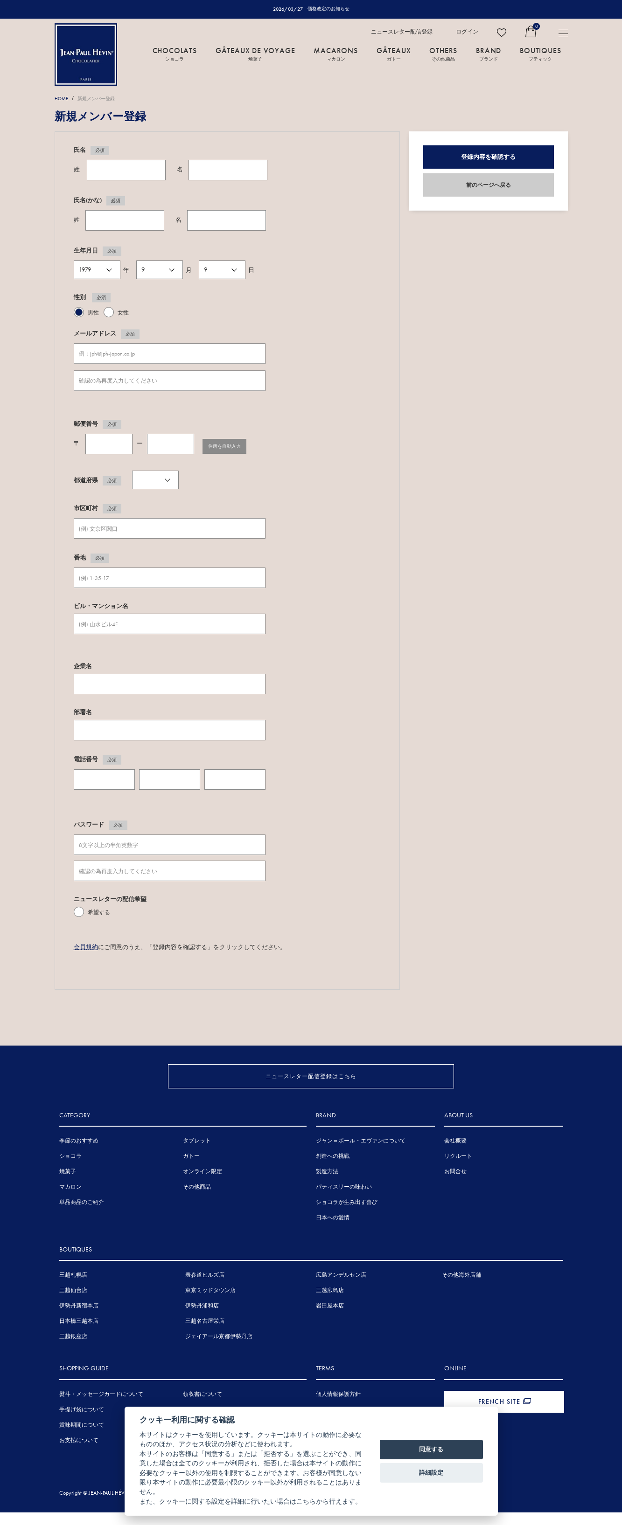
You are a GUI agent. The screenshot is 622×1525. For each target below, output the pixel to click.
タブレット (197, 1155)
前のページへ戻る (488, 185)
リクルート (458, 1171)
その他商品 (197, 1201)
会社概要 (455, 1155)
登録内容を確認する (488, 157)
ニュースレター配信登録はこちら (311, 1074)
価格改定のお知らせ (328, 9)
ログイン (467, 32)
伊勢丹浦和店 (202, 1320)
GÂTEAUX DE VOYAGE (255, 54)
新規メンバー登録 (105, 99)
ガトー (191, 1171)
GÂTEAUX (394, 54)
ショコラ (70, 1171)
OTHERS (443, 54)
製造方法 (327, 1186)
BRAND (488, 54)
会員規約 (86, 947)
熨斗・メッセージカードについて (101, 1408)
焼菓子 (67, 1186)
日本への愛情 (332, 1232)
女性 (123, 313)
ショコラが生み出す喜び (346, 1217)
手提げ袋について (81, 1424)
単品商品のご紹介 (81, 1217)
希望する (99, 913)
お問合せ (455, 1186)
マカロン (70, 1201)
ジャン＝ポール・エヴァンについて (360, 1155)
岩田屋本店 (330, 1320)
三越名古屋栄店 (204, 1336)
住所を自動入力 (233, 444)
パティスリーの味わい (344, 1201)
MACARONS (335, 54)
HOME (63, 99)
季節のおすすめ (78, 1155)
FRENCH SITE (499, 1416)
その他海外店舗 (461, 1289)
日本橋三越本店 (78, 1336)
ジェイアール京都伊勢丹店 (218, 1351)
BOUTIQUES (540, 54)
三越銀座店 (73, 1351)
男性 (93, 313)
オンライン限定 (202, 1186)
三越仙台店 (73, 1305)
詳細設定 (431, 1472)
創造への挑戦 (332, 1171)
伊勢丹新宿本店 (78, 1320)
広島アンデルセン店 (341, 1289)
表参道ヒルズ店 (204, 1289)
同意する (431, 1449)
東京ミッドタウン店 (210, 1305)
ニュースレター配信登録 (402, 32)
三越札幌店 (73, 1289)
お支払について (78, 1454)
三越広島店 (330, 1305)
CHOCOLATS (175, 54)
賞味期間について (81, 1439)
